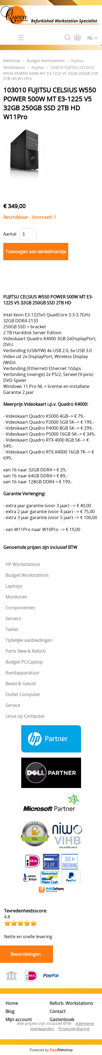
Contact (58, 1011)
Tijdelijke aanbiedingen (28, 640)
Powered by (51, 1049)
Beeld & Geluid (20, 684)
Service (12, 705)
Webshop (11, 60)
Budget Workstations (27, 575)
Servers (13, 619)
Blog (9, 1011)
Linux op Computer (25, 716)
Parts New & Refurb (25, 651)
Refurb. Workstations (71, 1003)
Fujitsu (38, 67)
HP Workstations (22, 564)
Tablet (11, 629)
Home (11, 1003)
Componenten (20, 608)
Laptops (13, 586)
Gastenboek (62, 1019)
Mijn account (18, 1019)
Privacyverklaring (73, 1028)
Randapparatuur (22, 673)
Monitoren (16, 597)
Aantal (9, 234)
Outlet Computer (22, 694)
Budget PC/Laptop (24, 662)
